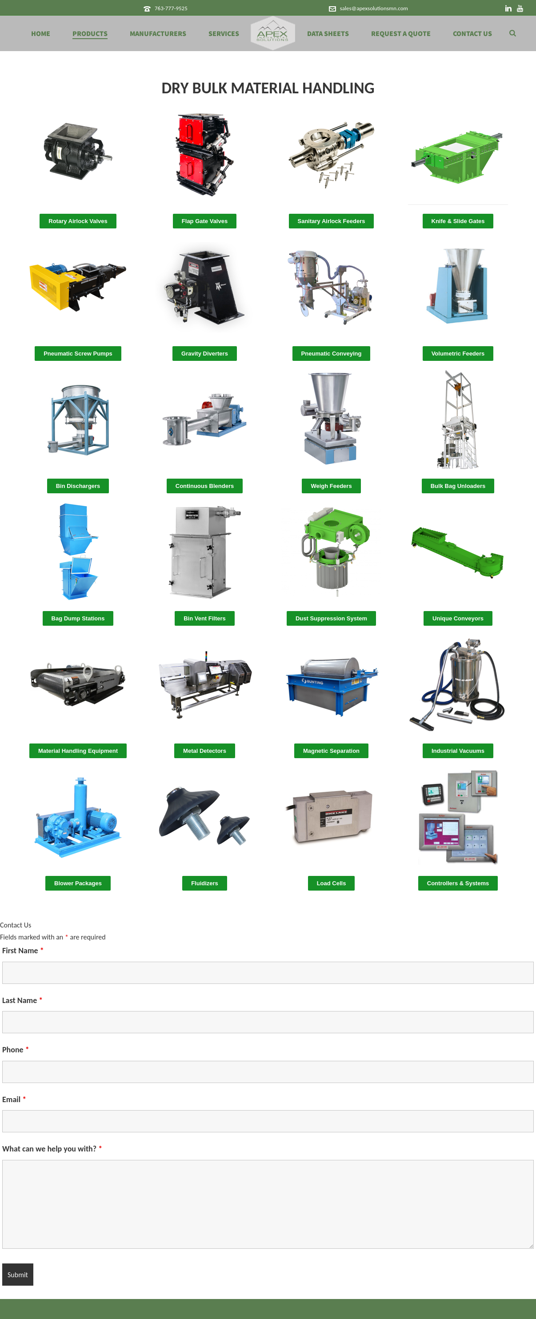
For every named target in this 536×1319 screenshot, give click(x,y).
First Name (23, 950)
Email (14, 1099)
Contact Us (472, 34)
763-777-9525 (171, 8)
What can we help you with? (52, 1149)
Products (90, 34)
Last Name (22, 1000)
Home (40, 34)
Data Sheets (328, 34)
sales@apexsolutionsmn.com (374, 8)
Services (223, 34)
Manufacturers (158, 34)
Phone (15, 1050)
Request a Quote (401, 34)
